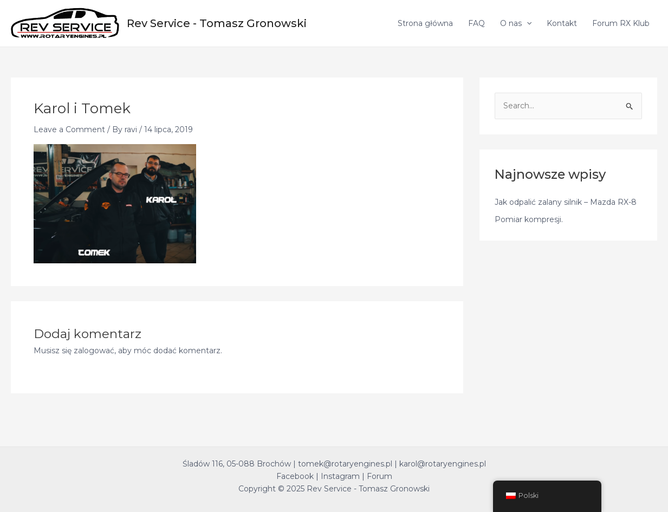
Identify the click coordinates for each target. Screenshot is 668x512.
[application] (526, 23)
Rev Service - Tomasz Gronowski (217, 23)
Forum (379, 476)
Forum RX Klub (621, 23)
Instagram (340, 476)
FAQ (476, 23)
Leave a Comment (69, 129)
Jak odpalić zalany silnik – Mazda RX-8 (566, 202)
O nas (515, 23)
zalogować (94, 350)
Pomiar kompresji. (529, 219)
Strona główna (425, 23)
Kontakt (562, 23)
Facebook (295, 476)
